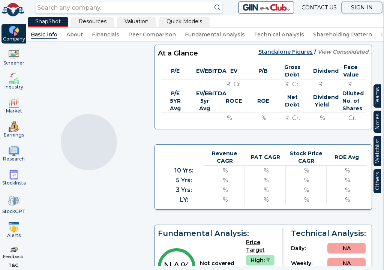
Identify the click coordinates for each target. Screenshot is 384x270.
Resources (92, 21)
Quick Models (184, 21)
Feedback (13, 256)
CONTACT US (319, 7)
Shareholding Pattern (342, 34)
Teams (377, 96)
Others (377, 181)
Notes (377, 122)
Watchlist (377, 151)
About (74, 34)
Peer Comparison (152, 34)
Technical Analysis (279, 34)
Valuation (136, 21)
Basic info (44, 34)
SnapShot (48, 21)
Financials (105, 34)
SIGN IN (362, 7)
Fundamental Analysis (215, 34)
